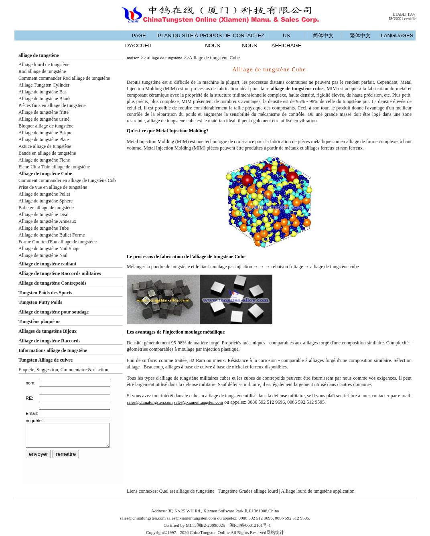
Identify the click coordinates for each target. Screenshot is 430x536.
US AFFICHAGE (286, 40)
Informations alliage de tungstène (52, 350)
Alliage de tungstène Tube (43, 228)
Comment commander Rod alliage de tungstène (64, 78)
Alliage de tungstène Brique (45, 133)
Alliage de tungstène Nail (42, 255)
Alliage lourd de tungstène (43, 64)
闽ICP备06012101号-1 (250, 525)
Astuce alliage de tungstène (44, 146)
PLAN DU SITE (176, 35)
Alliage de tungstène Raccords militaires (59, 273)
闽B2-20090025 (211, 525)
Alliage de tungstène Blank (44, 98)
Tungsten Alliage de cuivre (45, 360)
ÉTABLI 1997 (404, 14)
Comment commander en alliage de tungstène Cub (67, 180)
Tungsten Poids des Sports (45, 292)
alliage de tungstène (38, 55)
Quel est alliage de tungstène (187, 491)
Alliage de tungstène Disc (43, 214)
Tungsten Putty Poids (40, 302)
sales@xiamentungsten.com (198, 402)
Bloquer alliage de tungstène (45, 126)
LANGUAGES (397, 35)
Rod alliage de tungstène (42, 71)
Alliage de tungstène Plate (43, 139)
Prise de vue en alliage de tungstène (52, 187)
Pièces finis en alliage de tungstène (52, 105)
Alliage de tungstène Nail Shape (49, 248)
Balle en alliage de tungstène (46, 207)
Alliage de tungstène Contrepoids (52, 283)
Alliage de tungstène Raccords (49, 341)
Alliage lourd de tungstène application (317, 491)
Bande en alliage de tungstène (47, 153)
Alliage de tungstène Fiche (44, 160)
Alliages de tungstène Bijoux (47, 331)
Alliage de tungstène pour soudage (53, 312)
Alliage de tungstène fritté (43, 112)
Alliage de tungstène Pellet (44, 194)
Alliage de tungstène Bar (42, 92)
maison (133, 57)
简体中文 (323, 35)
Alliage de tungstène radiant (47, 264)
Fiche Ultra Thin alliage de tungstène (54, 167)
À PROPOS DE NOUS (213, 40)
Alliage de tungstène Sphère (45, 201)
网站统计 (275, 532)
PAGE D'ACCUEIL (138, 40)
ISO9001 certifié (402, 18)
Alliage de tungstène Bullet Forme (51, 235)
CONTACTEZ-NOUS (249, 40)
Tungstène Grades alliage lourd (248, 491)
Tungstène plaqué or (39, 321)
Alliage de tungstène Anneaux (47, 221)
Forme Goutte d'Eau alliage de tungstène (57, 242)
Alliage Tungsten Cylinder (43, 85)
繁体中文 (360, 35)
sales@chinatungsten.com (149, 402)
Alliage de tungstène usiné (43, 119)
